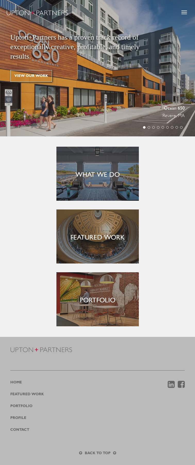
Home (16, 382)
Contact (19, 430)
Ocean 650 (174, 108)
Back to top (98, 453)
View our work (31, 76)
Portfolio (21, 406)
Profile (18, 418)
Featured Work (27, 394)
